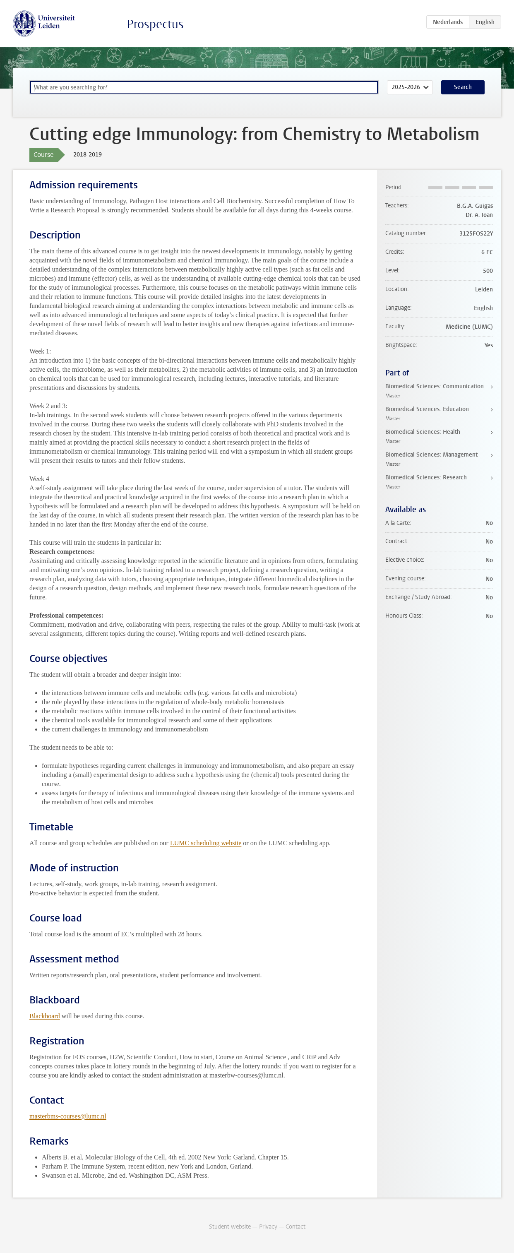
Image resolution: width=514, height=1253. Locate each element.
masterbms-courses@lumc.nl (67, 1116)
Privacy (268, 1227)
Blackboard (44, 1016)
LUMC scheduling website (205, 843)
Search (463, 87)
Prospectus (155, 24)
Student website (230, 1227)
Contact (295, 1227)
